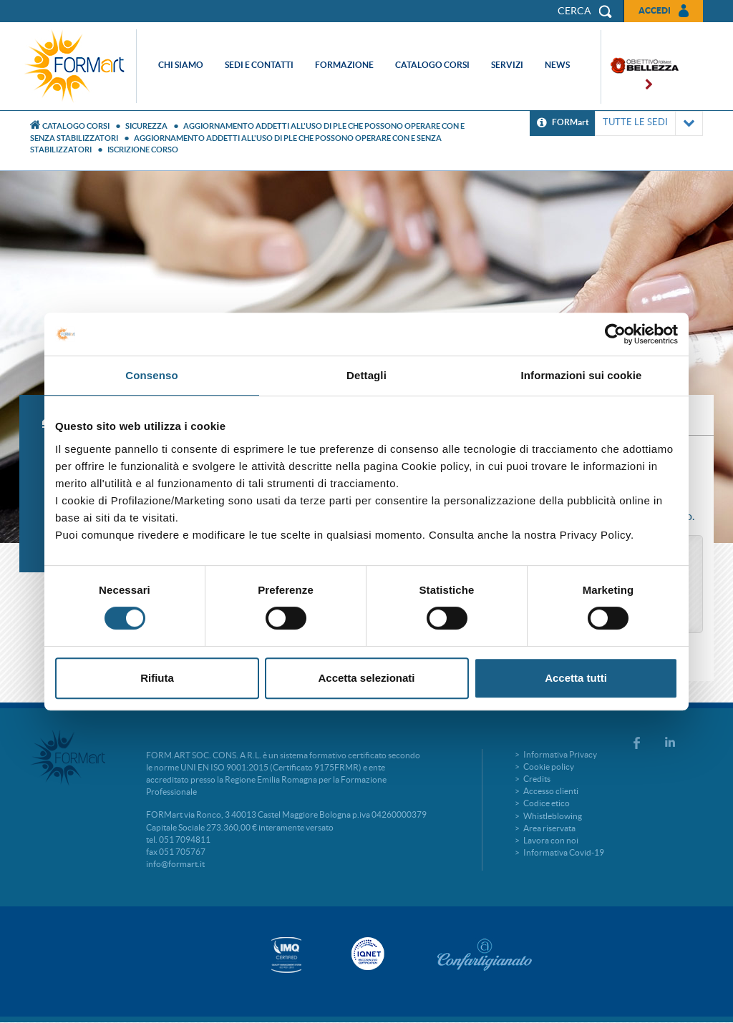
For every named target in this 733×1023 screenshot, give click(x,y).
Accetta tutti (576, 678)
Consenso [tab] (151, 375)
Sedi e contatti (259, 64)
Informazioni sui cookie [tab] (581, 375)
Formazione (344, 64)
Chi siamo (180, 64)
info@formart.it (175, 863)
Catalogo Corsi (76, 126)
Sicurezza (146, 126)
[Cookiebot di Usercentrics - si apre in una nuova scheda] (615, 334)
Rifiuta (157, 678)
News (557, 64)
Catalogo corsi (432, 64)
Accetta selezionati (366, 678)
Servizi (507, 64)
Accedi (655, 10)
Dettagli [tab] (366, 375)
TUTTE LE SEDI (649, 123)
